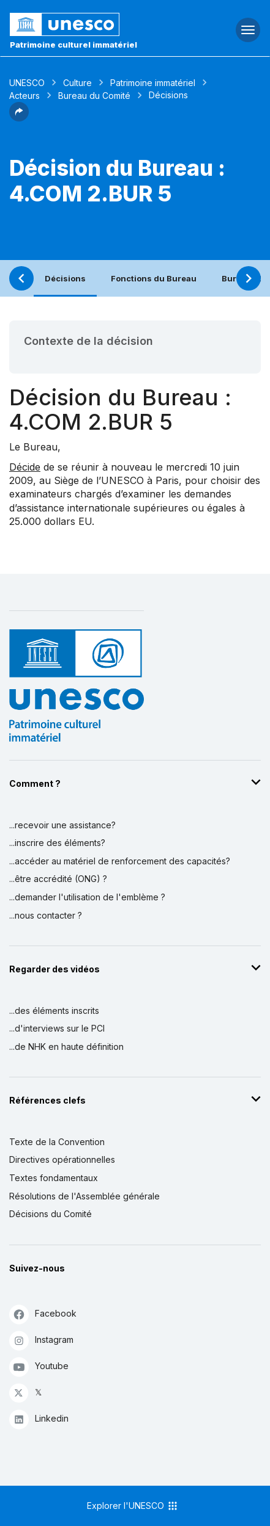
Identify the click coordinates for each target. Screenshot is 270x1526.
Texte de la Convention (57, 1142)
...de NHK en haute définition (66, 1046)
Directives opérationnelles (62, 1159)
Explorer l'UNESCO (133, 1506)
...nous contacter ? (45, 915)
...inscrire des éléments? (57, 842)
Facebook (43, 1313)
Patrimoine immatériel (152, 83)
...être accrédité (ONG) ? (58, 878)
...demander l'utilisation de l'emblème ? (87, 897)
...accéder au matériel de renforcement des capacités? (119, 861)
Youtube (39, 1366)
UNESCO (27, 83)
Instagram (41, 1340)
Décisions (65, 278)
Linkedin (39, 1418)
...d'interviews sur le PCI (57, 1028)
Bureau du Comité (94, 95)
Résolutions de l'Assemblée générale (84, 1196)
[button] (19, 118)
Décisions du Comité (50, 1214)
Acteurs (24, 95)
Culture (77, 83)
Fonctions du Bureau (154, 278)
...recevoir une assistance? (62, 825)
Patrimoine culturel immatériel (73, 44)
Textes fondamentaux (53, 1178)
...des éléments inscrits (54, 1010)
